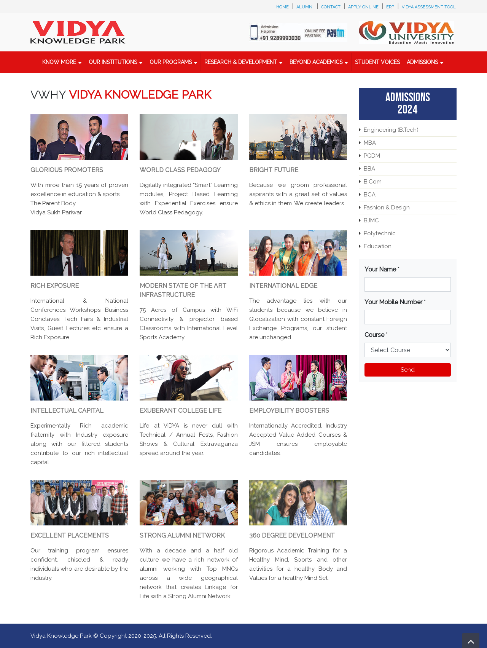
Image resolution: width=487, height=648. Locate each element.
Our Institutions (113, 62)
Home (282, 7)
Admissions (422, 62)
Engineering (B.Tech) (391, 129)
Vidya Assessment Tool (429, 7)
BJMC (371, 220)
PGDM (372, 155)
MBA (370, 142)
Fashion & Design (387, 207)
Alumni (305, 7)
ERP (390, 7)
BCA (370, 194)
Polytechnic (380, 233)
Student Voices (377, 62)
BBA (369, 168)
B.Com (373, 181)
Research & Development (240, 62)
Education (378, 246)
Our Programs (171, 62)
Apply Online (363, 7)
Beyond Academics (316, 62)
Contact (331, 7)
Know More (59, 62)
